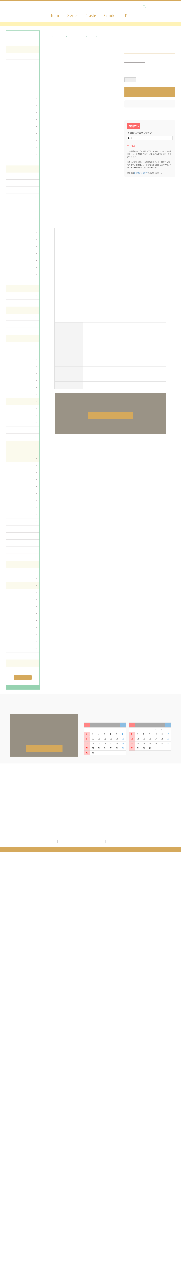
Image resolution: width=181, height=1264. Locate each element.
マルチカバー (14, 522)
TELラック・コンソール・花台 (22, 134)
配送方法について (164, 1199)
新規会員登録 (107, 1188)
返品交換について (164, 1208)
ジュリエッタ (14, 205)
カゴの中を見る (109, 1203)
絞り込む (22, 678)
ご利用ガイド (162, 1188)
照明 (14, 1205)
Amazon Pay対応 (110, 24)
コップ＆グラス (15, 607)
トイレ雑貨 (14, 579)
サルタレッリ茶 (15, 184)
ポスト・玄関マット (17, 381)
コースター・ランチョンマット (22, 494)
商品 (14, 1188)
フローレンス (14, 191)
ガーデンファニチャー (18, 395)
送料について (162, 1194)
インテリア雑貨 (15, 409)
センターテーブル (16, 254)
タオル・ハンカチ (16, 487)
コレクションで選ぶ (17, 296)
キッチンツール (15, 635)
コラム (11, 360)
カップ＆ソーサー (16, 593)
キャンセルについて (165, 1213)
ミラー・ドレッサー (17, 282)
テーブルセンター (16, 508)
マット (12, 529)
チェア (12, 240)
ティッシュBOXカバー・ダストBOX (22, 472)
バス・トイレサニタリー (24, 1228)
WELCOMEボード (17, 374)
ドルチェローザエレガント (20, 198)
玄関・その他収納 (16, 155)
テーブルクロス (15, 515)
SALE (45, 1219)
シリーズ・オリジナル (18, 141)
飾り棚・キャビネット (18, 113)
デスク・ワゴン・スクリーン (21, 92)
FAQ (157, 1219)
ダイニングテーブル (17, 233)
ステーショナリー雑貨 (18, 423)
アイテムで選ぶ (15, 303)
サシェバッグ (15, 558)
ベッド (12, 275)
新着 (44, 1210)
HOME (48, 59)
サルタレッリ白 (15, 176)
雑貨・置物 (60, 59)
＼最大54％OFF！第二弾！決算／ (79, 24)
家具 (14, 1201)
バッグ (12, 480)
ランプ (12, 318)
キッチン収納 (14, 628)
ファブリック (19, 1223)
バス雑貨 (13, 572)
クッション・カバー (17, 536)
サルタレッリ (48, 1201)
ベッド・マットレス (17, 127)
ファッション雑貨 (16, 416)
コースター (13, 621)
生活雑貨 (16, 1210)
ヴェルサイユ (14, 212)
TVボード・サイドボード (20, 85)
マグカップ (13, 600)
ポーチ (12, 466)
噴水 (11, 367)
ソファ (12, 64)
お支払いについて (164, 1203)
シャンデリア (14, 325)
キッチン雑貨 (19, 1232)
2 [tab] (111, 56)
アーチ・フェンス (16, 388)
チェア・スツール (16, 71)
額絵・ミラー (19, 1214)
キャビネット (15, 247)
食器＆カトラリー (16, 614)
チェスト (13, 99)
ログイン (104, 1196)
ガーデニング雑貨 (21, 1219)
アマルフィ (13, 219)
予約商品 (46, 1214)
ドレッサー (14, 120)
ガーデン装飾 (15, 353)
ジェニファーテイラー (53, 1205)
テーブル (12, 78)
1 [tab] (109, 56)
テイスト (13, 148)
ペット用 (13, 162)
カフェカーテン (15, 544)
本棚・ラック (15, 106)
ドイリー (13, 501)
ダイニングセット (16, 57)
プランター (14, 346)
